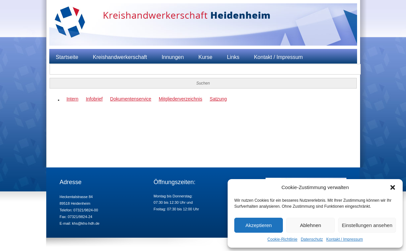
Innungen (173, 57)
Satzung (218, 99)
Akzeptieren (258, 225)
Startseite (67, 57)
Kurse (205, 57)
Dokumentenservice (130, 99)
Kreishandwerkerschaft (120, 57)
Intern (73, 99)
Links (233, 57)
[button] (392, 187)
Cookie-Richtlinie (283, 239)
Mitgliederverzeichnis (180, 99)
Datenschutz (312, 239)
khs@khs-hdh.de (86, 223)
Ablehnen (310, 225)
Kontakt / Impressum (344, 239)
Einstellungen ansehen (367, 225)
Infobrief (94, 99)
